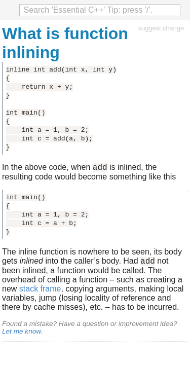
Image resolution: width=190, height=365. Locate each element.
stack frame (40, 291)
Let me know (21, 334)
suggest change (161, 28)
